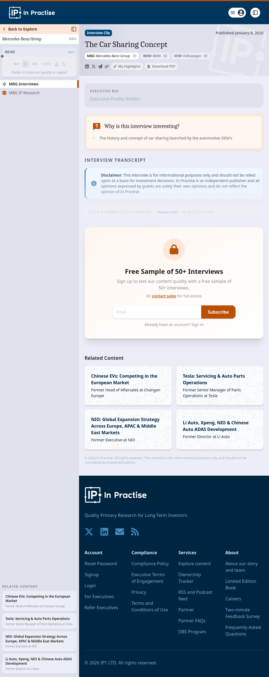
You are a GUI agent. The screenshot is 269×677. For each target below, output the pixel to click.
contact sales (164, 296)
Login (90, 586)
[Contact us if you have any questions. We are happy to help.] (119, 531)
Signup (92, 575)
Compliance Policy (150, 564)
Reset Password (101, 564)
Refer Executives (101, 607)
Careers (233, 599)
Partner (186, 610)
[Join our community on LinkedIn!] (104, 531)
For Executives (99, 597)
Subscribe (218, 312)
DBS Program (192, 632)
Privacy (138, 592)
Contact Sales (167, 212)
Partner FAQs (192, 621)
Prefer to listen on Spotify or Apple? (39, 72)
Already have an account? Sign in (174, 324)
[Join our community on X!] (89, 531)
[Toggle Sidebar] (79, 350)
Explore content (194, 564)
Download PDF (161, 66)
